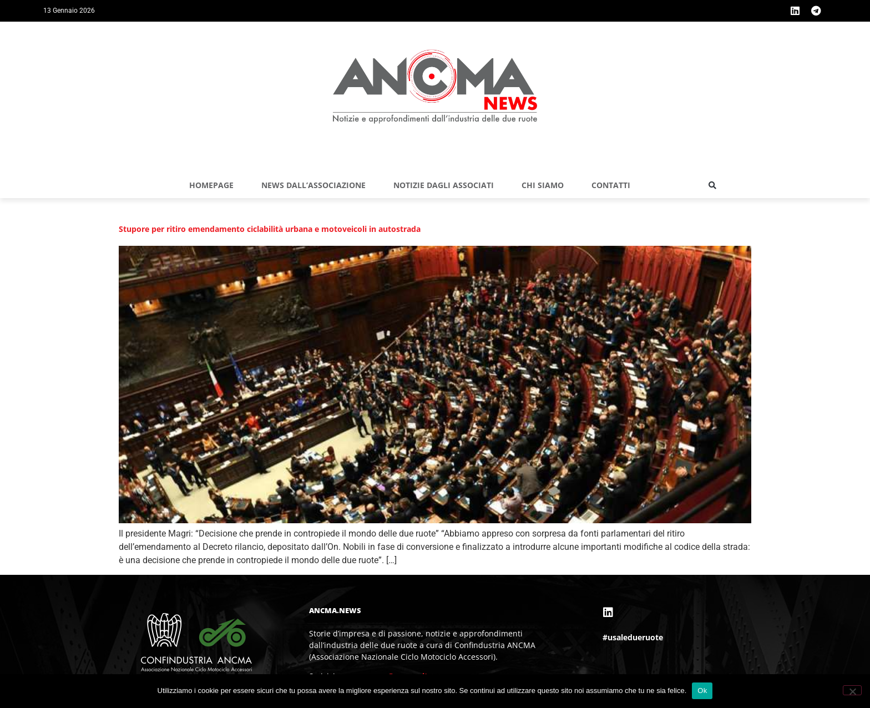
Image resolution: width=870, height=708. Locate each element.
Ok (702, 690)
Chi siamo (543, 185)
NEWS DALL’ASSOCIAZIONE (313, 185)
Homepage (211, 185)
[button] (712, 185)
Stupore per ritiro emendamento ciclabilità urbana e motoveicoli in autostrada (270, 229)
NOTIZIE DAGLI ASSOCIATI (443, 185)
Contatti (610, 185)
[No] (852, 690)
